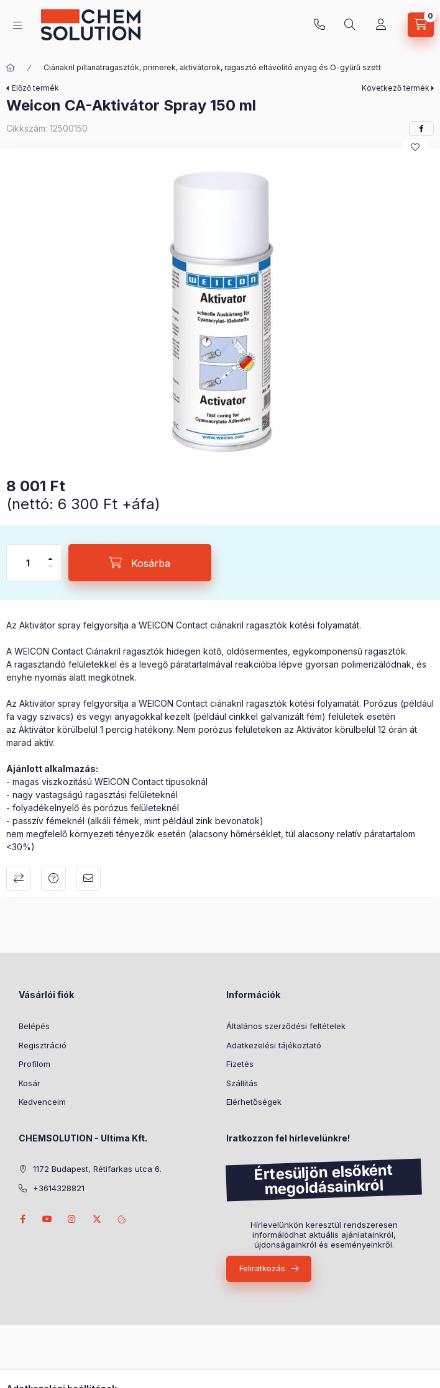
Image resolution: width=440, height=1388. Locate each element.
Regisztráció (42, 1045)
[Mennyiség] (28, 563)
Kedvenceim (42, 1102)
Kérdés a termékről (53, 878)
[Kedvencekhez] (415, 147)
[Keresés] (349, 24)
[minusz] (50, 572)
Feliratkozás (262, 1268)
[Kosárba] (139, 562)
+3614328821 (319, 25)
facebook (22, 1219)
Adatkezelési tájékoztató (273, 1045)
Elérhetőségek (254, 1102)
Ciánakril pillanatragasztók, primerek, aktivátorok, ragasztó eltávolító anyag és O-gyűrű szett (212, 67)
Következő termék (395, 88)
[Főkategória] (10, 67)
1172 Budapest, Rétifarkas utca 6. (97, 1169)
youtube (47, 1219)
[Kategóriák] (17, 25)
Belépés (34, 1026)
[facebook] (421, 128)
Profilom (34, 1064)
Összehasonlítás (18, 878)
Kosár (29, 1083)
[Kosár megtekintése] (421, 24)
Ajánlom (88, 878)
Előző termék (35, 88)
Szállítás (242, 1083)
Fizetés (240, 1064)
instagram (72, 1219)
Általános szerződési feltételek (286, 1026)
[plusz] (50, 554)
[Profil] (381, 24)
